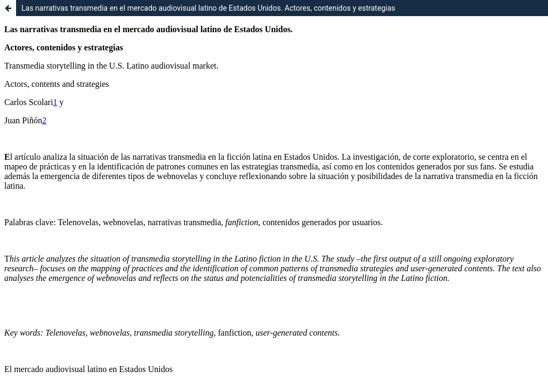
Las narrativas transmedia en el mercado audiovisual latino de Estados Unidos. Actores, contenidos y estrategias (208, 8)
